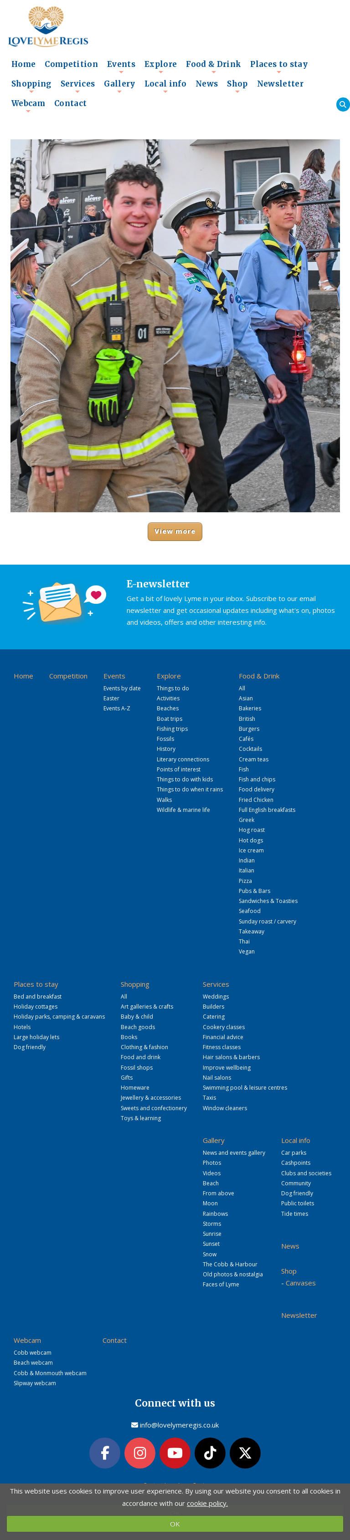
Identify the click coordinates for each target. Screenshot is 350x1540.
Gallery (119, 86)
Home (23, 64)
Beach (211, 1183)
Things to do (173, 688)
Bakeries (250, 708)
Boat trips (169, 719)
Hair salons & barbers (231, 1057)
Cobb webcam (32, 1352)
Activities (168, 698)
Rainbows (215, 1214)
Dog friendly (30, 1047)
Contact (70, 103)
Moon (210, 1203)
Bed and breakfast (38, 996)
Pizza (245, 881)
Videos (212, 1173)
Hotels (22, 1027)
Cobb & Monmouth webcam (50, 1373)
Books (129, 1037)
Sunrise (212, 1234)
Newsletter (280, 84)
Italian (246, 870)
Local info (165, 86)
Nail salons (217, 1077)
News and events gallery (234, 1153)
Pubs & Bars (254, 891)
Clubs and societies (306, 1173)
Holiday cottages (35, 1006)
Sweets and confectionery (154, 1108)
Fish (244, 769)
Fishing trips (172, 729)
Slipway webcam (35, 1383)
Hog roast (252, 830)
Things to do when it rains (190, 789)
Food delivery (256, 789)
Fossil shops (137, 1067)
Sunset (211, 1244)
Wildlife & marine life (183, 810)
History (166, 749)
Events (121, 67)
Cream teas (253, 759)
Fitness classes (222, 1047)
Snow (209, 1254)
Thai (244, 941)
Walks (164, 800)
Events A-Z (116, 708)
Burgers (249, 729)
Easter (111, 698)
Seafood (250, 911)
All (242, 688)
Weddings (216, 996)
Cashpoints (295, 1163)
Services (78, 86)
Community (296, 1183)
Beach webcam (33, 1363)
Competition (71, 64)
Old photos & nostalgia (233, 1274)
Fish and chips (257, 779)
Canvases (301, 1282)
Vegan (247, 951)
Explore (160, 67)
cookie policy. (207, 1503)
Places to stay (279, 67)
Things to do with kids (185, 779)
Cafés (246, 739)
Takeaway (251, 931)
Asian (246, 698)
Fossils (165, 739)
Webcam (28, 106)
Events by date (122, 688)
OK (175, 1523)
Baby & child (137, 1016)
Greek (246, 820)
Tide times (294, 1214)
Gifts (127, 1077)
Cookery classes (224, 1027)
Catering (214, 1016)
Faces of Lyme (221, 1284)
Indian (247, 860)
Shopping (31, 86)
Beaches (168, 708)
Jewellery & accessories (151, 1097)
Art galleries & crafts (147, 1006)
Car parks (293, 1153)
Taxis (209, 1097)
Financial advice (223, 1037)
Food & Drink (213, 67)
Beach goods (138, 1027)
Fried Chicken (256, 800)
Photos (212, 1163)
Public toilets (297, 1203)
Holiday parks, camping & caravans (59, 1016)
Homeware (135, 1087)
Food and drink (140, 1057)
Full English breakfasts (267, 810)
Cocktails (250, 749)
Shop (237, 86)
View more (175, 531)
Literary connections (183, 759)
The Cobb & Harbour (230, 1264)
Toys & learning (141, 1118)
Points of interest (179, 769)
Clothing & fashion (144, 1047)
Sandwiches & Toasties (268, 901)
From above (218, 1193)
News (207, 84)
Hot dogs (251, 840)
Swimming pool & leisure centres (245, 1087)
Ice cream (251, 850)
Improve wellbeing (227, 1067)
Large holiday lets (36, 1037)
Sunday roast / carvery (267, 921)
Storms (212, 1224)
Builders (213, 1006)
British (247, 719)
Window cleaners (225, 1108)
